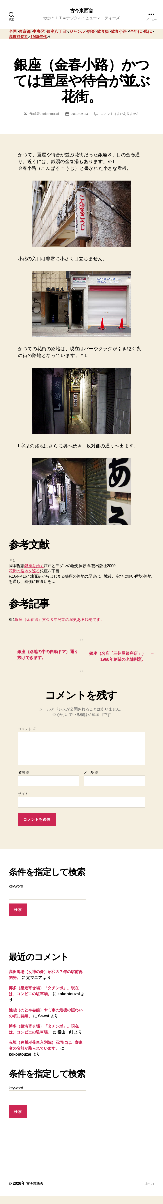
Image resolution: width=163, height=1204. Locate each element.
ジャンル (77, 32)
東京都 (24, 32)
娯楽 (91, 32)
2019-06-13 (78, 114)
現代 (147, 32)
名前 (23, 780)
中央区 (38, 32)
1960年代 (38, 37)
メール (91, 780)
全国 (12, 32)
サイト (23, 801)
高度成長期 (18, 37)
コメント (27, 737)
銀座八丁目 (56, 32)
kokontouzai (48, 114)
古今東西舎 (81, 11)
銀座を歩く (34, 566)
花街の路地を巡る (24, 571)
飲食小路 (119, 32)
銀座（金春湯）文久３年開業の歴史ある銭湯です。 (59, 620)
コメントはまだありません (121, 114)
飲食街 (103, 32)
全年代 (136, 32)
